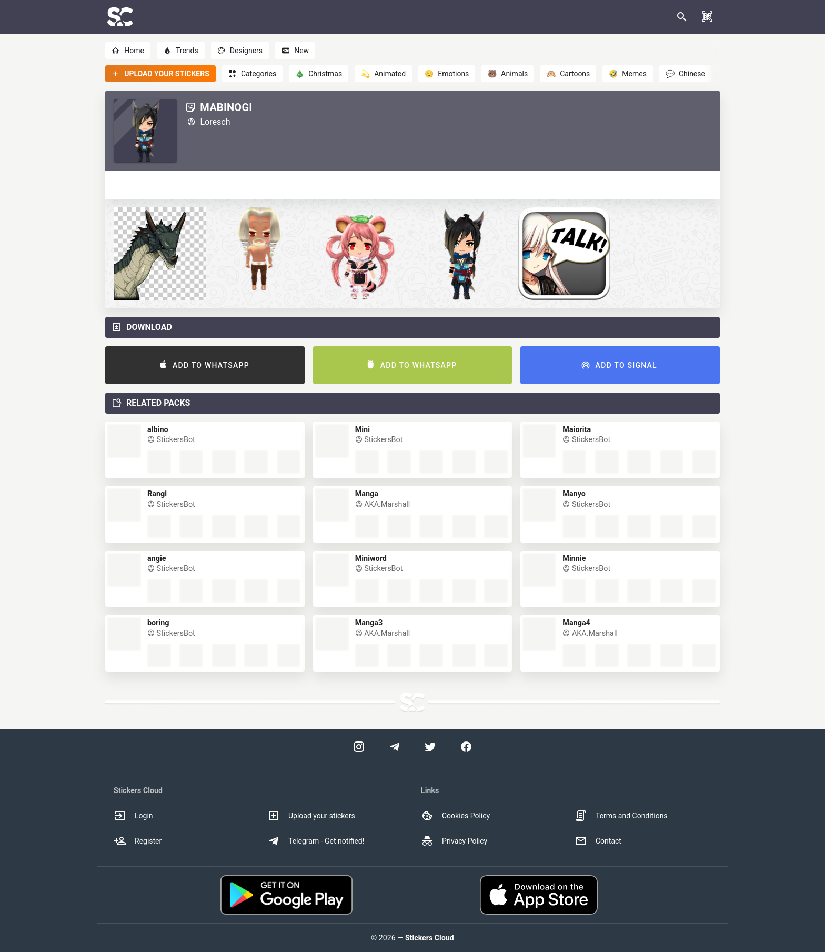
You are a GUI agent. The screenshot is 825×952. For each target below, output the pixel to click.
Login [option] (133, 815)
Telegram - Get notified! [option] (315, 841)
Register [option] (138, 841)
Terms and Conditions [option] (621, 815)
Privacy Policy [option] (454, 841)
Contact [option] (598, 841)
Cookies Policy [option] (455, 815)
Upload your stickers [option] (311, 815)
